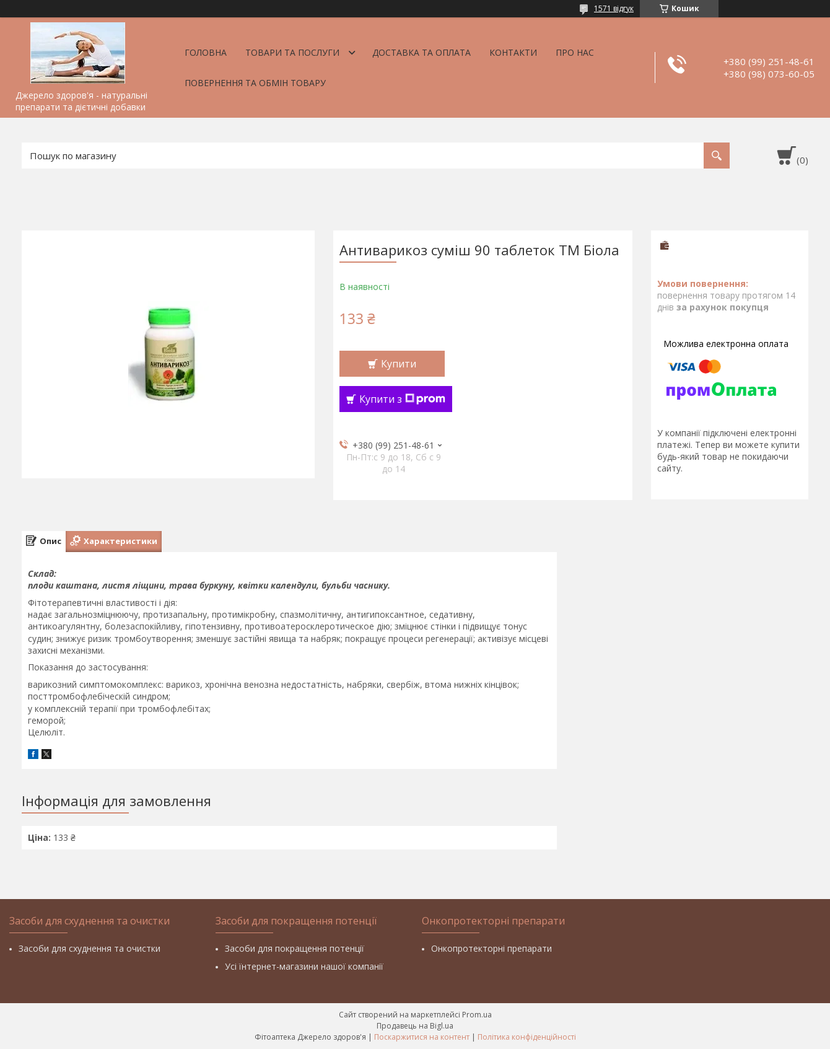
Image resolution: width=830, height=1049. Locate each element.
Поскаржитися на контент (422, 1037)
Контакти (513, 52)
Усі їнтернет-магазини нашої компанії (304, 966)
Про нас (575, 52)
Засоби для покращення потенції (294, 948)
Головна (206, 52)
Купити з (402, 399)
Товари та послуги (292, 52)
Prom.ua (477, 1014)
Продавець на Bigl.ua (415, 1025)
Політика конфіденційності (527, 1037)
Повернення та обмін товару (255, 83)
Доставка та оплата (421, 52)
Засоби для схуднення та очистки (89, 948)
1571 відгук (614, 8)
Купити (398, 364)
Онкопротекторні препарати (491, 948)
